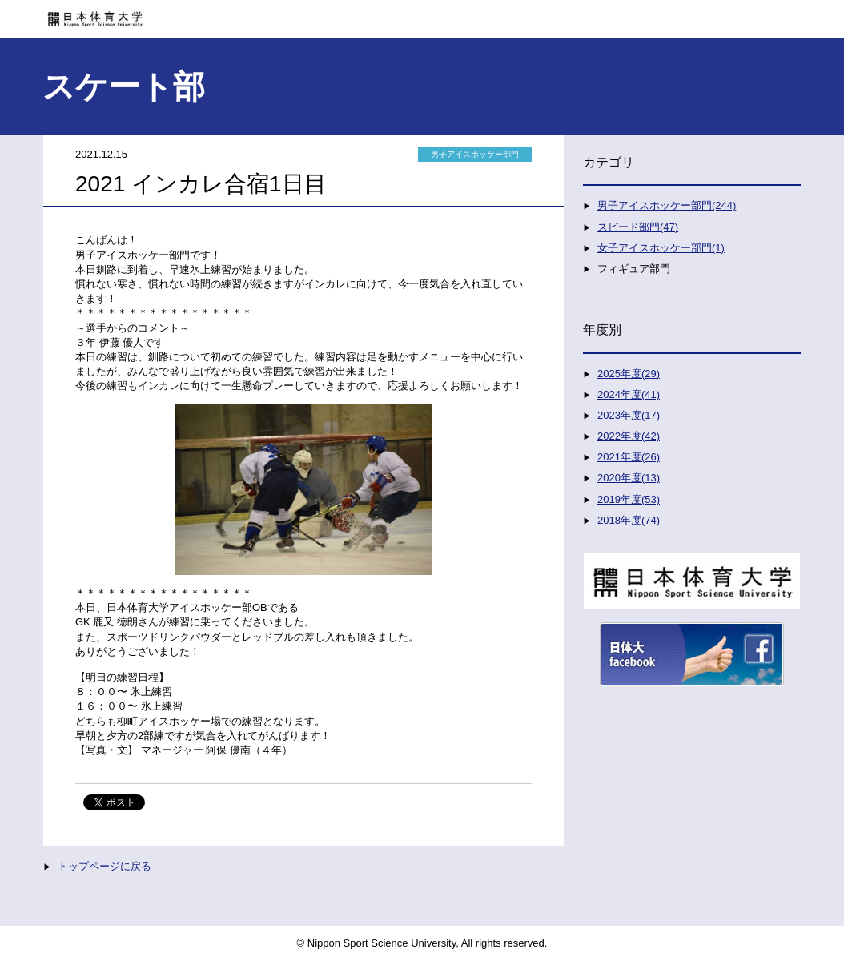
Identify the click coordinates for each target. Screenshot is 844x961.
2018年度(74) (628, 520)
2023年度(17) (628, 415)
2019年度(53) (628, 499)
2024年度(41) (628, 394)
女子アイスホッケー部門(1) (661, 248)
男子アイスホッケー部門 (475, 154)
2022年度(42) (628, 436)
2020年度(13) (628, 478)
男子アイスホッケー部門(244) (666, 205)
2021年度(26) (628, 457)
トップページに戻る (104, 866)
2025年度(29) (628, 374)
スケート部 (123, 86)
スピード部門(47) (637, 227)
